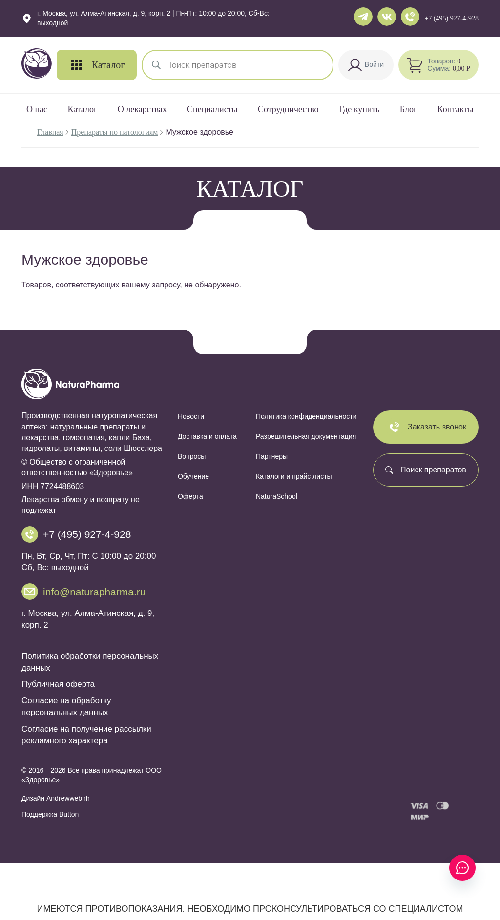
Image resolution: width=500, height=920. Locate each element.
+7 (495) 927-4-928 (451, 18)
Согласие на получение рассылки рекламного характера (86, 734)
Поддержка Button (50, 814)
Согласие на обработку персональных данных (66, 706)
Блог (408, 109)
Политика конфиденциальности (306, 416)
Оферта (190, 496)
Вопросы (192, 456)
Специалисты (212, 109)
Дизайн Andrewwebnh (55, 798)
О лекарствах (142, 109)
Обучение (193, 476)
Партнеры (272, 456)
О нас (36, 109)
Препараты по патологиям (114, 132)
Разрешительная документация (306, 436)
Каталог (82, 109)
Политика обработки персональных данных (89, 662)
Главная (50, 132)
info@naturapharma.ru (94, 591)
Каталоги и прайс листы (294, 476)
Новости (191, 416)
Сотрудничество (288, 109)
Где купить (359, 109)
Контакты (456, 109)
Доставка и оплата (207, 436)
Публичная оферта (58, 684)
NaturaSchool (276, 496)
